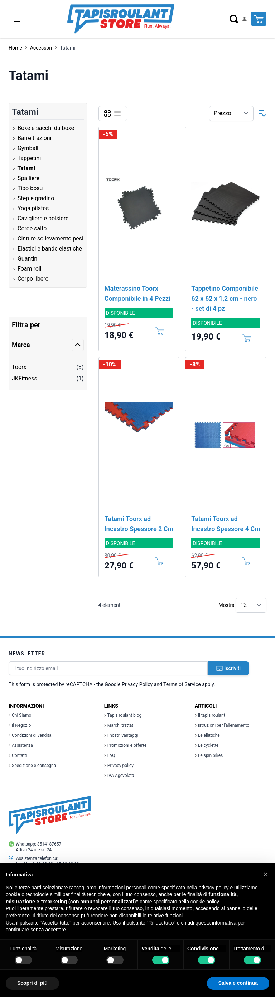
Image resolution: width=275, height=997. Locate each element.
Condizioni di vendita (30, 735)
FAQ (109, 755)
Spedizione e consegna (32, 765)
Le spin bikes (209, 755)
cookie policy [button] (204, 901)
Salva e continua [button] (238, 983)
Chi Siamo (20, 715)
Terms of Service (182, 684)
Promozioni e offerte (125, 745)
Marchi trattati (119, 725)
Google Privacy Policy (129, 684)
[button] (265, 874)
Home (15, 48)
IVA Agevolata (119, 775)
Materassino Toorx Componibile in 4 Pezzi (137, 293)
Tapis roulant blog (122, 715)
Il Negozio (20, 725)
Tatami (67, 48)
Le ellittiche (207, 735)
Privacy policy (119, 765)
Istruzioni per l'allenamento (222, 725)
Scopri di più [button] (32, 983)
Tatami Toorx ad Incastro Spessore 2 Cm (139, 524)
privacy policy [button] (214, 887)
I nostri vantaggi (121, 735)
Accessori (41, 48)
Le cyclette (206, 745)
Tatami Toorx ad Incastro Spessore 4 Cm (225, 524)
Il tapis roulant (210, 715)
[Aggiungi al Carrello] (159, 331)
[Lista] (117, 113)
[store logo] (120, 19)
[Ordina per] (231, 113)
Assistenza (21, 745)
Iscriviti (228, 668)
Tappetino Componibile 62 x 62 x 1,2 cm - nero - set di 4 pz (224, 298)
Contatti (18, 755)
